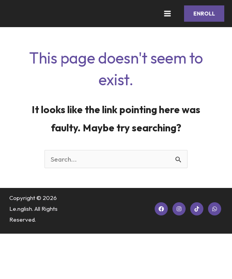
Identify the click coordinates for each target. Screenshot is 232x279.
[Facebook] (161, 208)
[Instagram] (179, 208)
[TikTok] (196, 208)
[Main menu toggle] (168, 13)
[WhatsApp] (214, 208)
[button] (204, 13)
